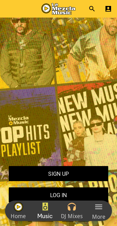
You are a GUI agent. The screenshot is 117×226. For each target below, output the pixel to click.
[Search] (92, 8)
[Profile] (108, 8)
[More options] (98, 211)
